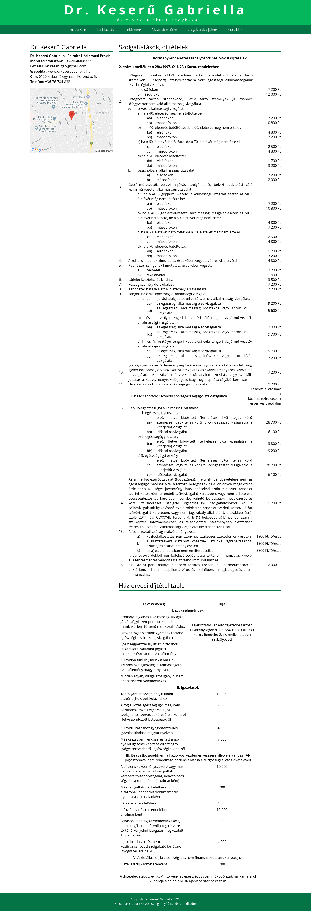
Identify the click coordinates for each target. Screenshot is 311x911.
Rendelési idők (105, 29)
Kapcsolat (233, 29)
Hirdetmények (133, 29)
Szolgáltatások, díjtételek (202, 29)
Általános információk (164, 29)
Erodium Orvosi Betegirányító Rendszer (156, 903)
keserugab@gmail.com (68, 66)
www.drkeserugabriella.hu (69, 71)
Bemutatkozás (78, 29)
